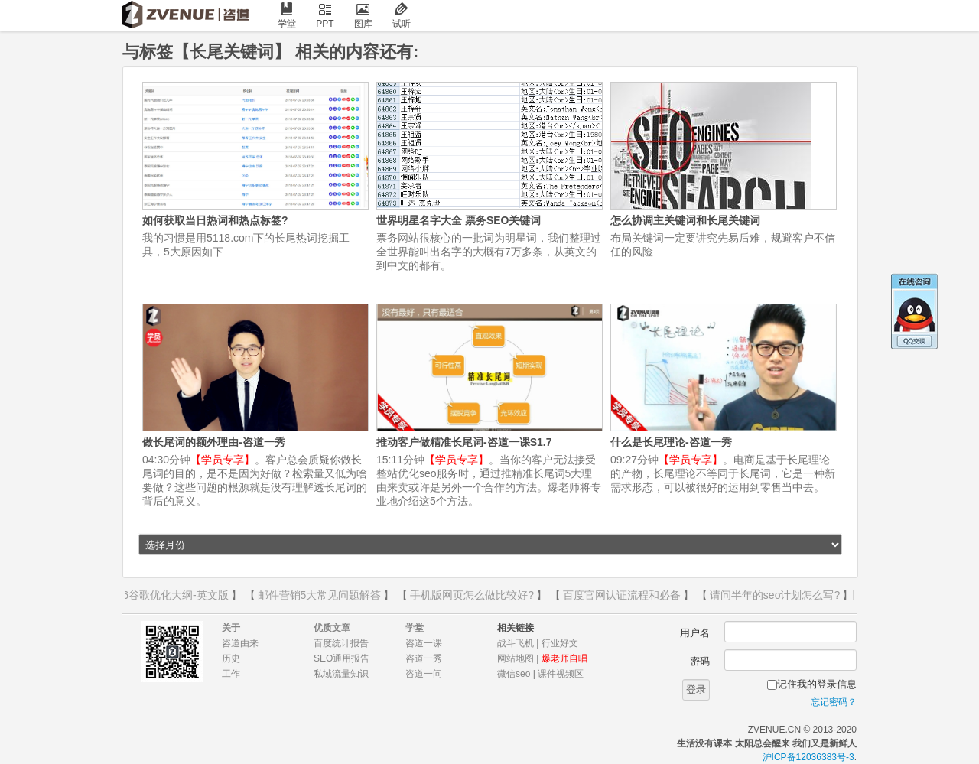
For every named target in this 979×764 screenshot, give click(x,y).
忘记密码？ (834, 702)
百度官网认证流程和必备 (623, 595)
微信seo (513, 673)
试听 (401, 15)
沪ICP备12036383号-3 (808, 757)
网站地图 (515, 658)
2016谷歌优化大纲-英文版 (168, 595)
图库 (363, 15)
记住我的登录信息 (817, 684)
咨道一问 (423, 673)
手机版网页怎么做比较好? (473, 595)
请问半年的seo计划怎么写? (776, 595)
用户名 (695, 633)
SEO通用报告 (341, 658)
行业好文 (560, 643)
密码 (700, 661)
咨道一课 (423, 643)
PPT (325, 15)
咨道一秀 (423, 658)
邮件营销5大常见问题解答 (321, 595)
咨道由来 (240, 643)
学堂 (287, 15)
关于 (231, 628)
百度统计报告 (341, 643)
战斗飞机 (515, 643)
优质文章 (332, 628)
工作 (231, 673)
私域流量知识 (341, 673)
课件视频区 (561, 673)
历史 (231, 658)
